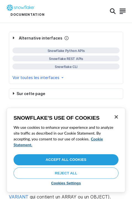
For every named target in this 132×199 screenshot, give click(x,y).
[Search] (112, 11)
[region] (66, 150)
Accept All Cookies (66, 160)
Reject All (66, 173)
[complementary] (66, 58)
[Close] (116, 117)
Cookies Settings (66, 183)
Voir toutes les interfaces (38, 77)
